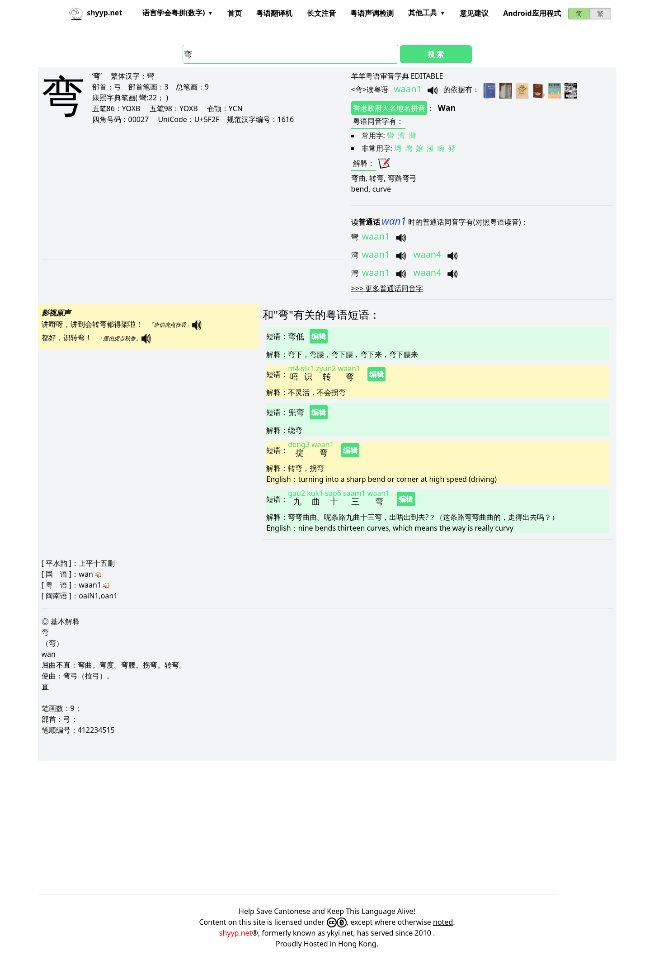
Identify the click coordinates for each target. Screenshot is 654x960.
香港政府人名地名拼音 (389, 108)
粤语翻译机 (274, 13)
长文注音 (321, 13)
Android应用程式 (531, 13)
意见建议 (474, 13)
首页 (234, 13)
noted (443, 922)
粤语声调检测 (372, 13)
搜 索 (436, 54)
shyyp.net (235, 933)
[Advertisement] (176, 191)
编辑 (318, 336)
